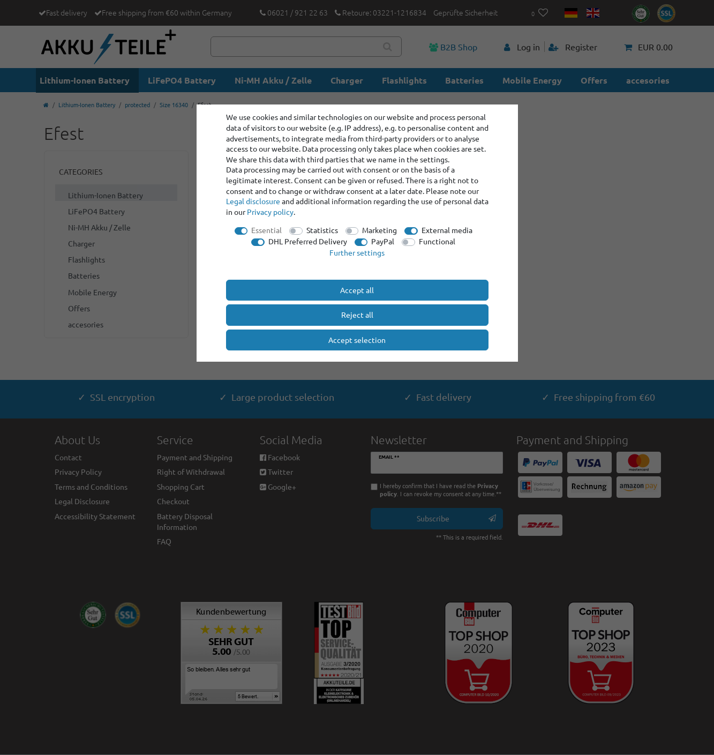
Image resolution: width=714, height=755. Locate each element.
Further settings (357, 252)
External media (447, 230)
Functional (437, 241)
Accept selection (357, 340)
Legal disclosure (253, 201)
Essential (266, 230)
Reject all (357, 314)
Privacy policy (270, 211)
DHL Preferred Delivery (307, 241)
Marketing (379, 230)
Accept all (357, 290)
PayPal (382, 241)
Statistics (322, 230)
